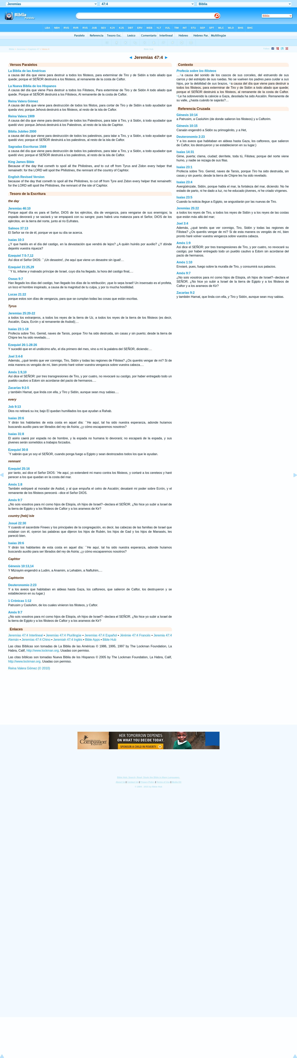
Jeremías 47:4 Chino (36, 639)
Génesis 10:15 (187, 125)
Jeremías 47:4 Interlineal (25, 635)
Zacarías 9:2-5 (18, 387)
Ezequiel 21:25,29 (21, 267)
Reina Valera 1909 (21, 116)
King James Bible (21, 162)
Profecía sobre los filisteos (196, 71)
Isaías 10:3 (16, 240)
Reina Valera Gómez (23, 101)
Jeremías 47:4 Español (100, 635)
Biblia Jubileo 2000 (22, 131)
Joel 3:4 (182, 223)
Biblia (11, 49)
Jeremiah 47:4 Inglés (67, 639)
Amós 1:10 (184, 262)
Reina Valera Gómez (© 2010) (29, 668)
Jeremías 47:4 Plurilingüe (63, 635)
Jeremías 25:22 (188, 208)
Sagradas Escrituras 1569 (27, 146)
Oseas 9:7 (15, 278)
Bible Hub (109, 639)
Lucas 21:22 (17, 294)
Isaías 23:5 (184, 197)
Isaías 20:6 (16, 418)
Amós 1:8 (15, 484)
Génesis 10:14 (187, 115)
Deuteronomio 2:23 (22, 585)
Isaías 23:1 (184, 167)
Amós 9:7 (15, 500)
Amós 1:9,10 (17, 372)
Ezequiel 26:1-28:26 (22, 345)
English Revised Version (26, 177)
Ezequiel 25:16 (19, 468)
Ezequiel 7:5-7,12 (20, 255)
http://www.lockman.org (42, 650)
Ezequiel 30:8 (18, 449)
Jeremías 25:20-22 (21, 313)
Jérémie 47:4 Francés (135, 635)
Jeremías (21, 49)
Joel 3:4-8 (15, 356)
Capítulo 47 (33, 49)
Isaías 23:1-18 (18, 329)
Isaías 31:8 (16, 434)
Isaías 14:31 (185, 152)
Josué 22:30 (17, 523)
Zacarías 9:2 (186, 292)
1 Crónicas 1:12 (19, 600)
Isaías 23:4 (184, 182)
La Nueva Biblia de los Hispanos (32, 86)
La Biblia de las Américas (27, 71)
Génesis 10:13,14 (21, 566)
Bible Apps (92, 639)
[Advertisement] (148, 700)
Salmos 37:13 (18, 228)
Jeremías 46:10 (19, 208)
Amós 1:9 (184, 243)
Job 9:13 (14, 406)
